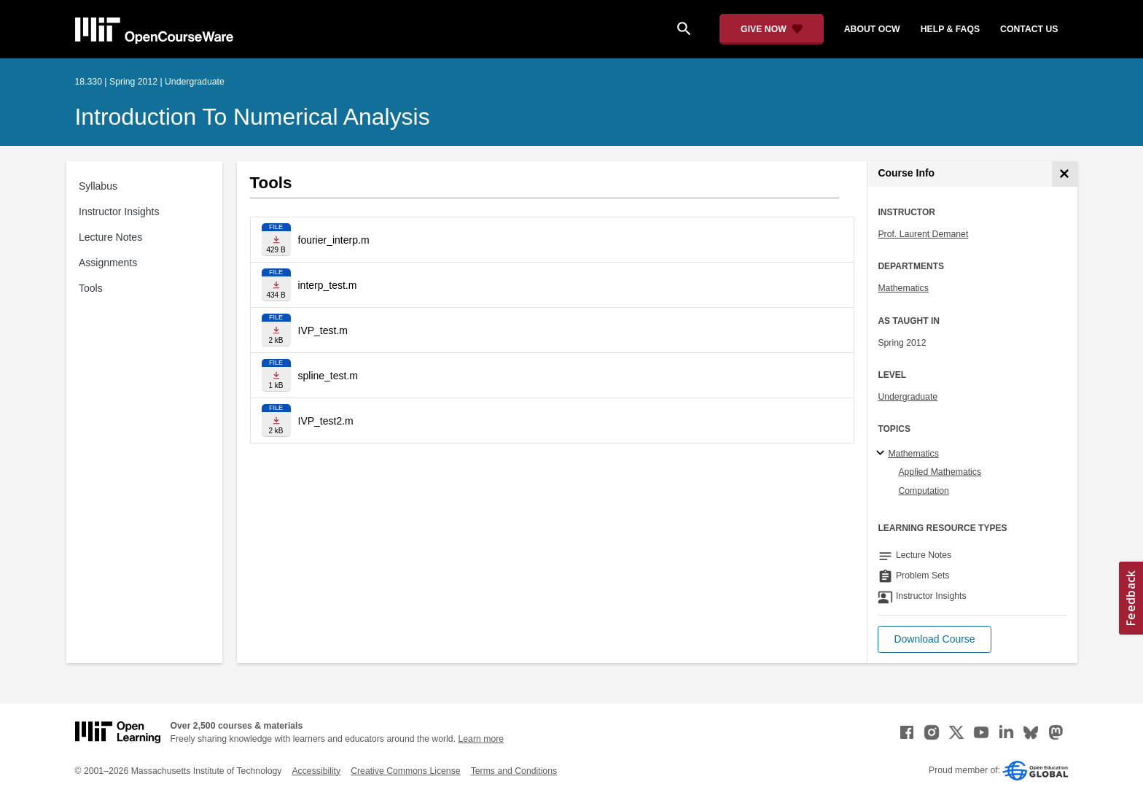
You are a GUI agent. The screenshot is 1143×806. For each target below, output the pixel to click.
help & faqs (950, 29)
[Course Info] (1064, 174)
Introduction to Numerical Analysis (252, 117)
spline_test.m (328, 375)
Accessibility (316, 771)
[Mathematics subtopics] (882, 453)
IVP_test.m (323, 330)
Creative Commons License (405, 771)
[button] (934, 639)
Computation (923, 491)
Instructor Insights (119, 211)
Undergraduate (907, 397)
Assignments (108, 262)
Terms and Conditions (514, 771)
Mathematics (903, 288)
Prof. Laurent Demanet (923, 234)
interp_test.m (327, 285)
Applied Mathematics (939, 472)
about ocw (872, 29)
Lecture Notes (110, 237)
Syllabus (98, 186)
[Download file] (276, 239)
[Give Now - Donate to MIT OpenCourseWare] (771, 29)
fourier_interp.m (334, 240)
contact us (1029, 29)
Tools (91, 288)
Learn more (481, 739)
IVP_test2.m (326, 421)
